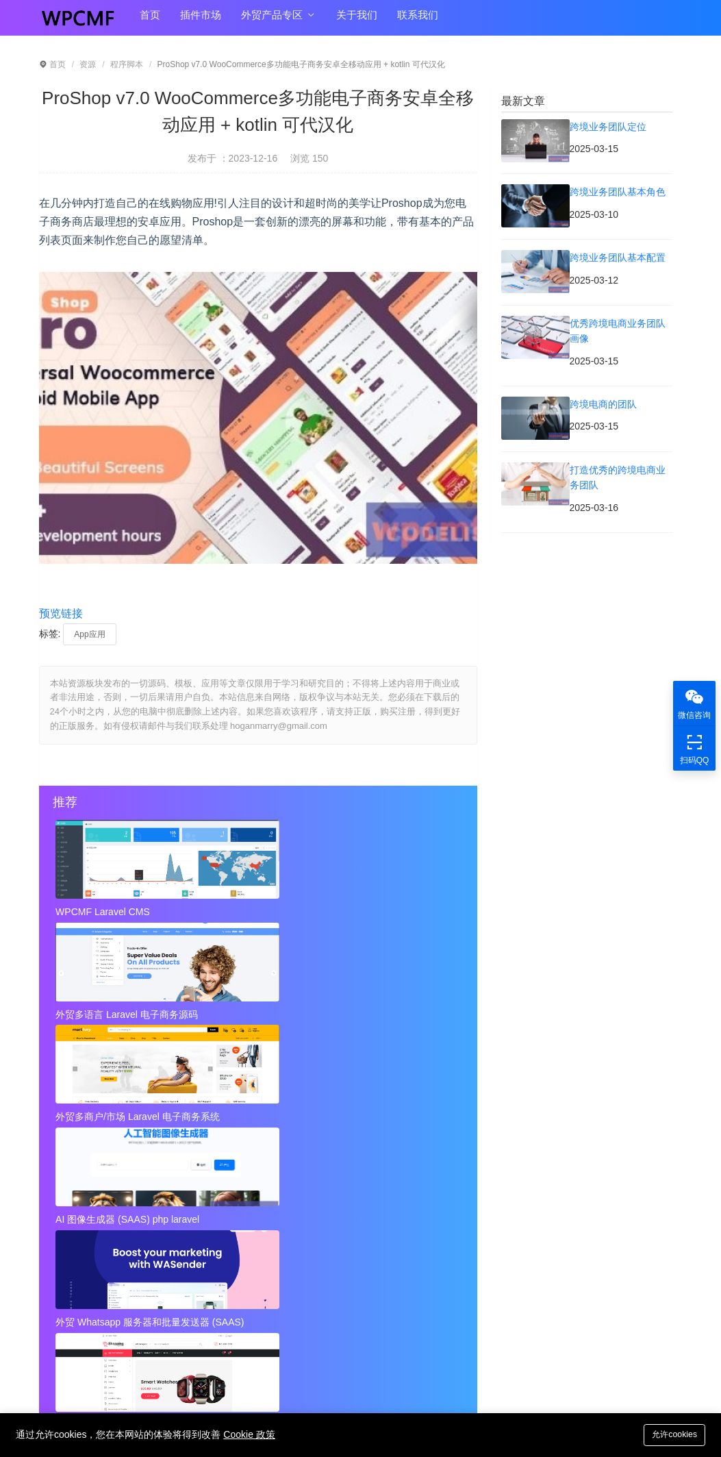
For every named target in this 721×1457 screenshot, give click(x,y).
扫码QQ (694, 748)
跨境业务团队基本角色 (307, 1147)
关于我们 (344, 21)
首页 (148, 21)
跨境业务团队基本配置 (99, 1175)
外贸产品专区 (270, 22)
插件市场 (195, 21)
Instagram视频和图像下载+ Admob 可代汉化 (343, 1257)
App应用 (89, 634)
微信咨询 (694, 703)
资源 (87, 64)
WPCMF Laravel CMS (105, 911)
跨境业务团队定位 (89, 1147)
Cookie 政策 (249, 1434)
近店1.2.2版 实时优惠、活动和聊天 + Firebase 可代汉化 (134, 1229)
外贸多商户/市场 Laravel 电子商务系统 (393, 911)
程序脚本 (126, 64)
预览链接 (61, 613)
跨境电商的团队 (84, 1202)
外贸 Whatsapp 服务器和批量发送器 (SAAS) (257, 1009)
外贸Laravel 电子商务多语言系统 (393, 1009)
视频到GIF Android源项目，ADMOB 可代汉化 (134, 1257)
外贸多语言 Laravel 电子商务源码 (257, 911)
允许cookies (671, 1434)
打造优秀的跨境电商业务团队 (322, 1202)
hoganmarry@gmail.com (393, 1330)
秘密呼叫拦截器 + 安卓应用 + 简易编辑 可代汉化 (343, 1229)
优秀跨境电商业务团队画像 (317, 1175)
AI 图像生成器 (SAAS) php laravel (121, 1009)
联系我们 (401, 21)
